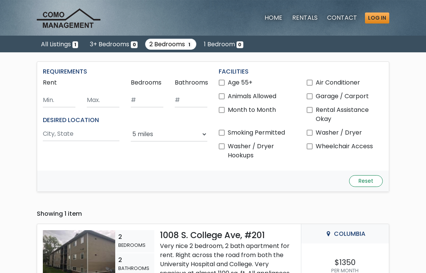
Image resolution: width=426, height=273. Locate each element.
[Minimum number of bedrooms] (147, 100)
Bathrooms (191, 82)
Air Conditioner (338, 82)
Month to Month (252, 109)
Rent (50, 82)
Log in (377, 18)
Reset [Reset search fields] (366, 181)
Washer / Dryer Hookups (251, 151)
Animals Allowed (252, 96)
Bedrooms (146, 82)
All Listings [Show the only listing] (59, 44)
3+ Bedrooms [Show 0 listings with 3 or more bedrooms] (114, 44)
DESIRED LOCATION (71, 120)
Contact (342, 17)
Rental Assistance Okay (342, 114)
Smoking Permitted (256, 132)
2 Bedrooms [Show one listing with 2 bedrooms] (170, 44)
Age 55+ (240, 82)
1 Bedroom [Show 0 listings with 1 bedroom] (224, 44)
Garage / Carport (342, 96)
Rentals (305, 17)
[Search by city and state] (81, 134)
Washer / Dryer (339, 132)
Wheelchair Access (344, 146)
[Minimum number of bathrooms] (191, 100)
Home (273, 17)
